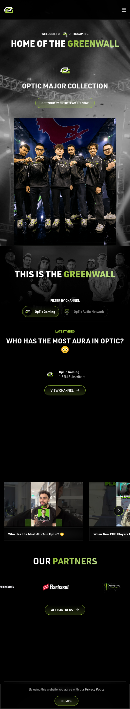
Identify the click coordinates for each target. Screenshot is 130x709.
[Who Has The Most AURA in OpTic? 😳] (43, 511)
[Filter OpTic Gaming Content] (40, 311)
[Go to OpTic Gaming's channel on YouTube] (65, 390)
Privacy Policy (94, 689)
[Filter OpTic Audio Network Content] (84, 311)
